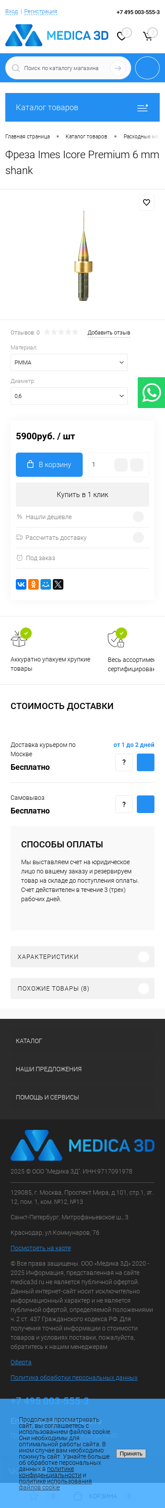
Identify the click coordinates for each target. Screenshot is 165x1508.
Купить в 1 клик (82, 494)
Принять (131, 1453)
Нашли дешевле (44, 516)
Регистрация (40, 11)
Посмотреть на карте (41, 1248)
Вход (11, 11)
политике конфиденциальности (50, 1471)
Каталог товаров (82, 107)
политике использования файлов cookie (55, 1484)
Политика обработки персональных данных (74, 1377)
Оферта (21, 1362)
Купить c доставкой (145, 762)
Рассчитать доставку (51, 537)
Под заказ (35, 558)
